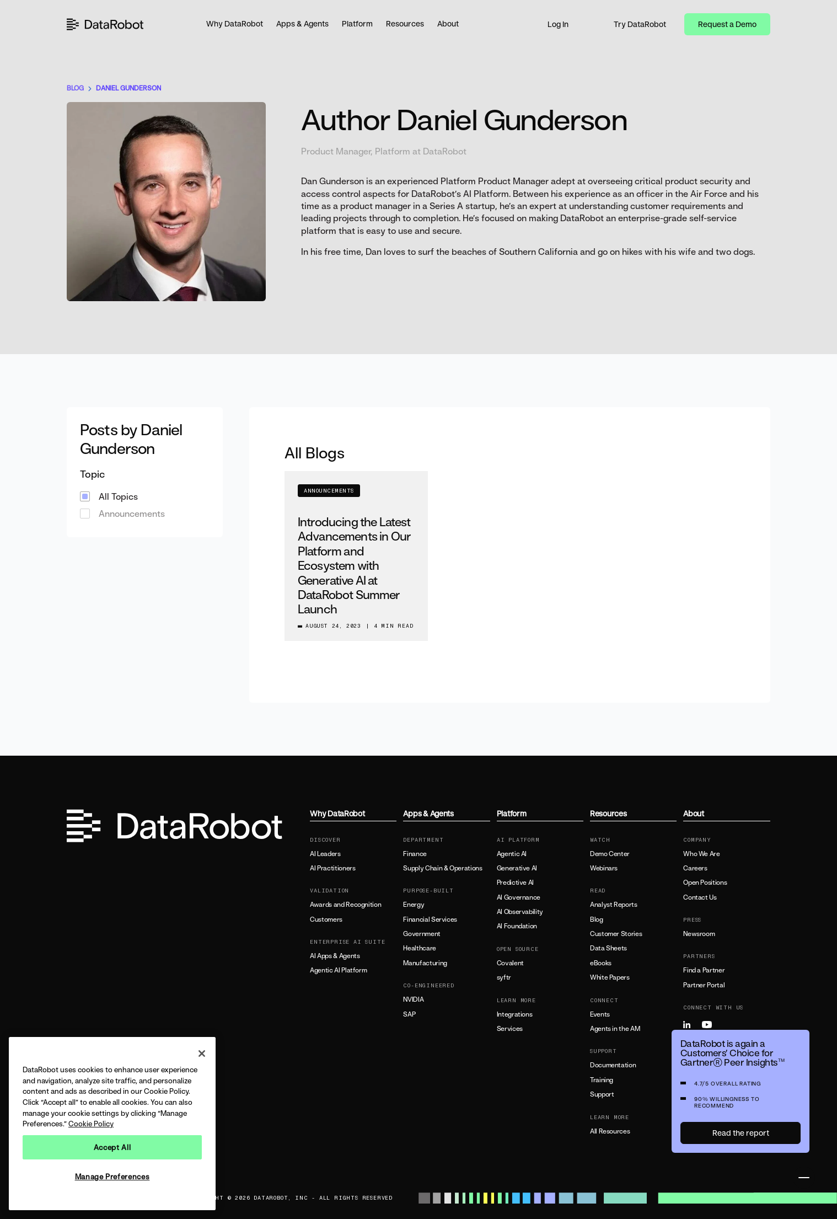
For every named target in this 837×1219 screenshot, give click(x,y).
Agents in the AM (615, 1029)
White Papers (610, 977)
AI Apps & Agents (335, 956)
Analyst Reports (613, 904)
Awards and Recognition (345, 904)
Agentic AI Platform (338, 970)
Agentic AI (512, 854)
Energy (413, 904)
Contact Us (699, 897)
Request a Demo (727, 24)
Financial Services (430, 919)
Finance (414, 854)
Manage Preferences (112, 1176)
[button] (235, 24)
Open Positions (705, 882)
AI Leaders (325, 854)
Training (601, 1080)
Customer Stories (616, 934)
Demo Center (610, 854)
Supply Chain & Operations (442, 868)
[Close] (202, 1053)
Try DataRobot (640, 24)
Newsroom (699, 934)
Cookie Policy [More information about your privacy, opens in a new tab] (91, 1123)
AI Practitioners (332, 868)
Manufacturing (425, 963)
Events (600, 1014)
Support (602, 1094)
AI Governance (518, 897)
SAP (409, 1014)
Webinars (604, 868)
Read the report (740, 1132)
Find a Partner (704, 970)
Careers (695, 868)
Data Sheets (608, 948)
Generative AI (517, 868)
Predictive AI (515, 882)
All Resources (610, 1131)
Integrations (515, 1014)
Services (510, 1029)
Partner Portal (704, 985)
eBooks (600, 963)
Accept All (112, 1147)
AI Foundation (517, 926)
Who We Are (701, 854)
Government (421, 934)
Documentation (613, 1065)
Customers (326, 919)
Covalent (510, 963)
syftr (504, 977)
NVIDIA (413, 999)
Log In (558, 24)
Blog (596, 919)
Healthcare (419, 948)
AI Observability (520, 912)
